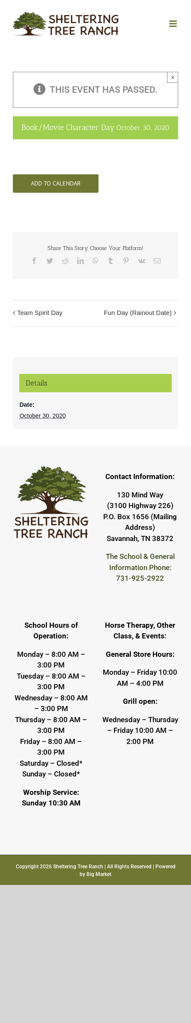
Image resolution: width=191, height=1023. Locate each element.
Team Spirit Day (40, 312)
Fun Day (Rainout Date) (138, 312)
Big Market (99, 874)
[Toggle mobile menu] (173, 23)
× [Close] (173, 77)
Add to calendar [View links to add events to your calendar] (56, 183)
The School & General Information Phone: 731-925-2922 (140, 567)
